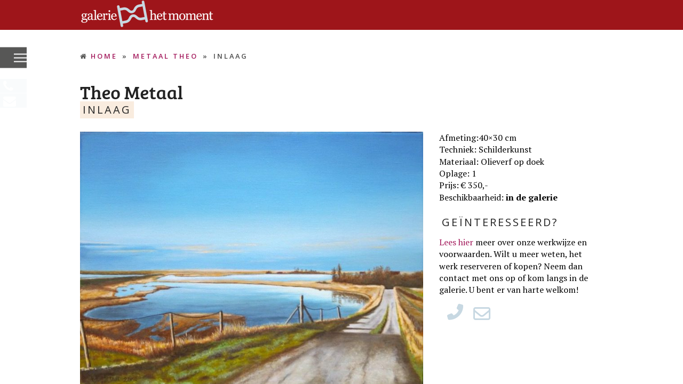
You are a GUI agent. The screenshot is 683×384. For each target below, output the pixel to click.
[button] (20, 58)
